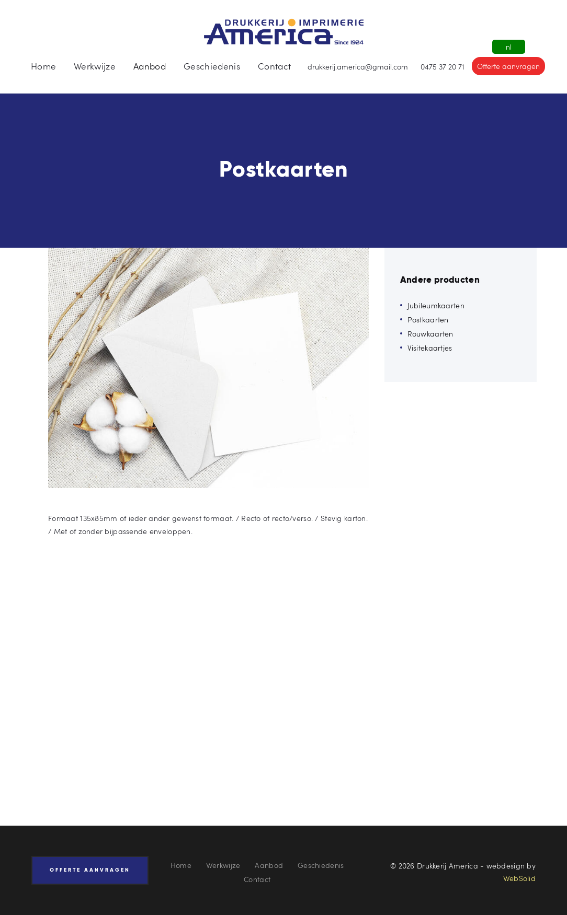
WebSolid (519, 878)
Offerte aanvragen (508, 66)
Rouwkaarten (430, 334)
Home (181, 865)
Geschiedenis (321, 865)
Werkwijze (223, 865)
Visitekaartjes (429, 348)
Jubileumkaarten (435, 305)
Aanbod (269, 865)
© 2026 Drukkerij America (434, 866)
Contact (257, 879)
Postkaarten (428, 320)
